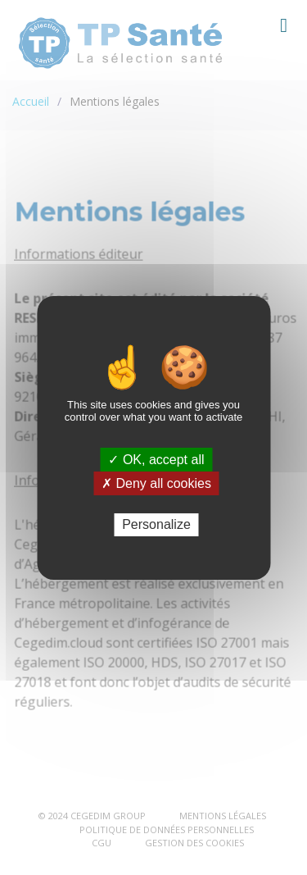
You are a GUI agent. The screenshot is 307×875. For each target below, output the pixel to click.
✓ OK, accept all (156, 459)
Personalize (156, 524)
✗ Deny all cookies (156, 483)
